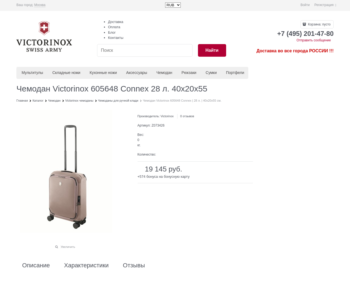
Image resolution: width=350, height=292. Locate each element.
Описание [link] (36, 265)
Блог (112, 32)
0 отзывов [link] (187, 116)
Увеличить (68, 246)
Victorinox (167, 116)
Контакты (115, 38)
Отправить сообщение (313, 40)
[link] (39, 5)
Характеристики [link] (86, 265)
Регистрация (324, 5)
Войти (305, 5)
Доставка (115, 22)
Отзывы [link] (134, 265)
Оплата (114, 27)
